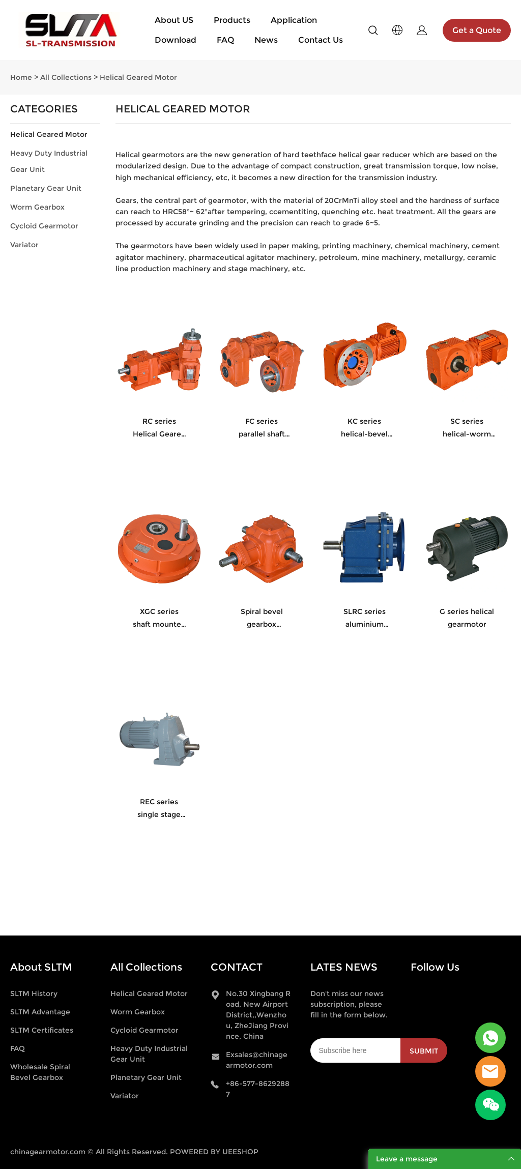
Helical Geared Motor (138, 77)
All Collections (66, 77)
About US (174, 20)
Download (175, 40)
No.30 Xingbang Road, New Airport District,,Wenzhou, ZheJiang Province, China (258, 1015)
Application (294, 20)
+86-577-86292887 (258, 1089)
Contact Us (320, 40)
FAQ (225, 40)
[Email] (355, 1050)
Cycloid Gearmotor (44, 225)
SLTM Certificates (41, 1030)
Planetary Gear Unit (45, 188)
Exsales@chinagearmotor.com (256, 1060)
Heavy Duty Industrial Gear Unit (49, 161)
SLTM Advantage (40, 1011)
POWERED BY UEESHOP (214, 1151)
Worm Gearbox (37, 207)
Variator (24, 244)
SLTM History (33, 993)
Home (21, 77)
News (266, 40)
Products (232, 20)
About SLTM (41, 967)
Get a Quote (476, 30)
